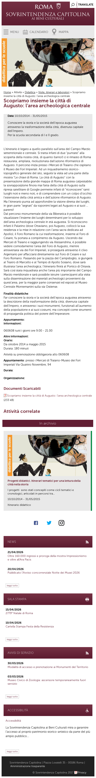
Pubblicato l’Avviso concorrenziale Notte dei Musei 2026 (44, 572)
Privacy (82, 772)
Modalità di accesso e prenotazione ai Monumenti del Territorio (48, 667)
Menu (14, 32)
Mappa (63, 32)
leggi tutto (12, 585)
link (89, 506)
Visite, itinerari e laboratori (53, 92)
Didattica (30, 92)
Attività (18, 92)
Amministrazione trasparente (27, 766)
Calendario (39, 32)
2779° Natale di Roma (19, 613)
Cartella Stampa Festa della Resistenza (30, 626)
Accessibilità (13, 720)
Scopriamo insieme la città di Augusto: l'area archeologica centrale (49, 395)
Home (7, 92)
